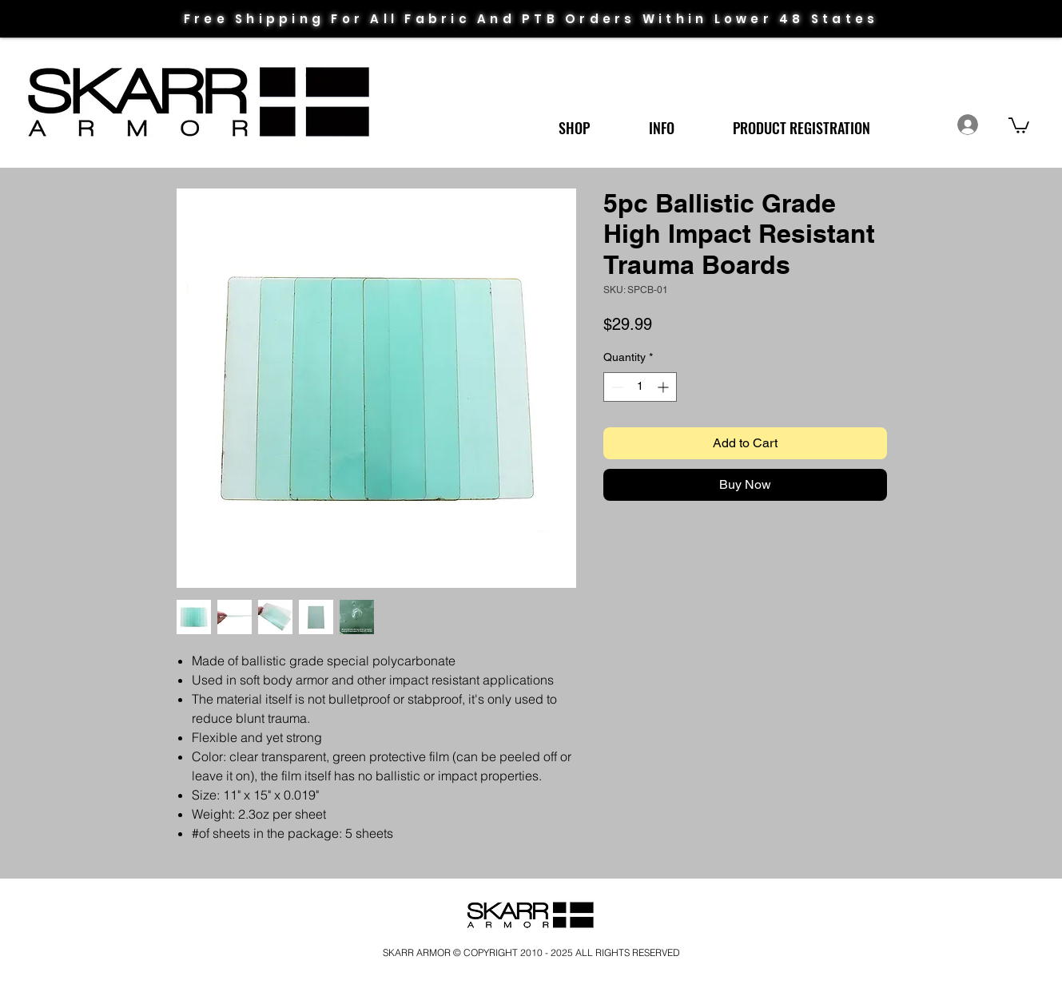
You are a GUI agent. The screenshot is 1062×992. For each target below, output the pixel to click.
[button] (574, 121)
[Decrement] (616, 387)
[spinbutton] (640, 387)
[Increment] (664, 387)
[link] (1018, 124)
